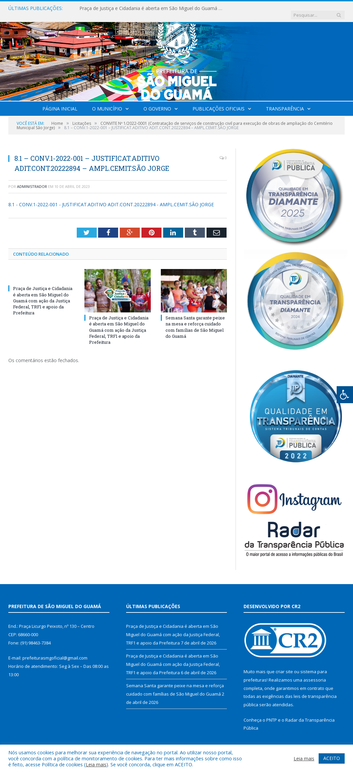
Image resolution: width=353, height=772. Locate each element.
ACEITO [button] (331, 758)
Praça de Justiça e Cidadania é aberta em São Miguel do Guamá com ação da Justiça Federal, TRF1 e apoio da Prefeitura (147, 8)
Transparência (285, 102)
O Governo (157, 102)
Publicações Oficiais (219, 102)
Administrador (32, 179)
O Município (107, 102)
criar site (284, 665)
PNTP (271, 713)
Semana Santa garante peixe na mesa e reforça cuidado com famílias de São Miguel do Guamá (195, 320)
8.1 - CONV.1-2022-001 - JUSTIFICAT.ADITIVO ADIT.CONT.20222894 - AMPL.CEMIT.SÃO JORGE (111, 198)
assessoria (314, 673)
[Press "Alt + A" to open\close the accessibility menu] (345, 394)
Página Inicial (59, 102)
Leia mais (96, 764)
